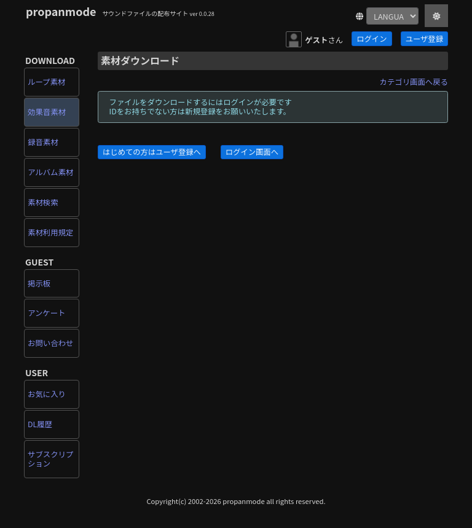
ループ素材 (46, 81)
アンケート (46, 312)
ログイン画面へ (252, 151)
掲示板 (39, 283)
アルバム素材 (50, 172)
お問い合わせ (50, 343)
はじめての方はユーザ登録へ (152, 151)
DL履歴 (40, 424)
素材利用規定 (50, 232)
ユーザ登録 (424, 38)
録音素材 (43, 142)
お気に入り (47, 394)
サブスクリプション (50, 459)
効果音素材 (47, 111)
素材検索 (43, 202)
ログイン (371, 38)
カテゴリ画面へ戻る (414, 81)
